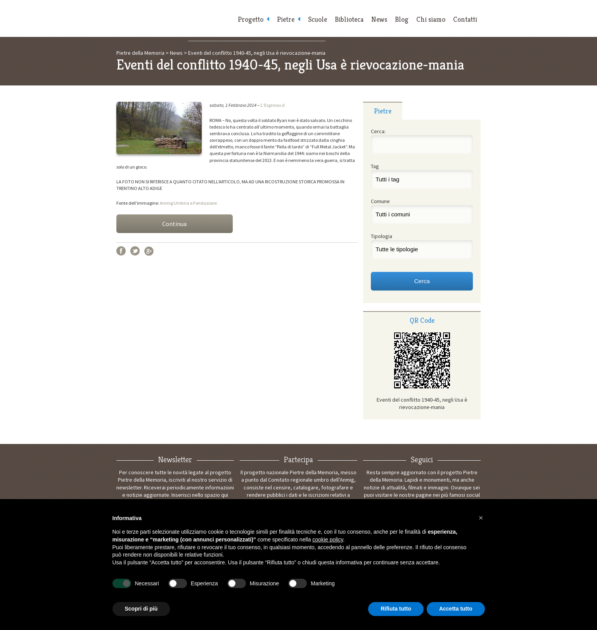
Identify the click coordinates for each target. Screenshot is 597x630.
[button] (481, 518)
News (379, 19)
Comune (380, 201)
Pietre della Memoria (174, 18)
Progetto (250, 19)
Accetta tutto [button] (455, 609)
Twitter (135, 251)
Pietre (285, 19)
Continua (174, 224)
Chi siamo (430, 19)
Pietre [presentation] (382, 110)
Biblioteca (349, 19)
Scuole (317, 19)
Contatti (465, 19)
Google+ (149, 251)
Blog (401, 19)
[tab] (382, 111)
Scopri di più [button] (141, 609)
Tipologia (381, 236)
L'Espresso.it (272, 105)
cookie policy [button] (327, 539)
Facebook (121, 251)
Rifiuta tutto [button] (396, 609)
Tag (375, 166)
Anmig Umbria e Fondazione (188, 203)
